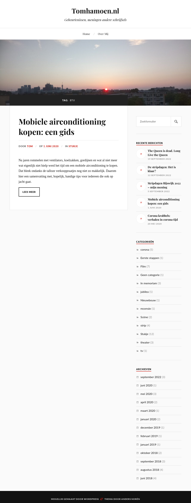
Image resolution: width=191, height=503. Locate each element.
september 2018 (150, 461)
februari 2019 (149, 436)
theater (145, 342)
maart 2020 (147, 410)
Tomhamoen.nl (95, 10)
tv (141, 350)
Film (143, 266)
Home (86, 34)
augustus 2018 (149, 469)
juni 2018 (146, 478)
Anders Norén (130, 499)
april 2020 (146, 402)
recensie (145, 308)
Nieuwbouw (148, 300)
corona (144, 249)
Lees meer (29, 192)
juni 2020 (146, 385)
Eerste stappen (149, 257)
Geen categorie (149, 274)
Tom (30, 146)
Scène (144, 317)
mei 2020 (146, 393)
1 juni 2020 (51, 146)
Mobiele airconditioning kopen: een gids (62, 126)
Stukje (73, 146)
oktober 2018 (149, 452)
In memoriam (148, 283)
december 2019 (150, 427)
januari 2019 (148, 444)
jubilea (144, 291)
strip (143, 325)
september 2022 (150, 377)
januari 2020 (148, 419)
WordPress (91, 499)
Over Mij (103, 34)
